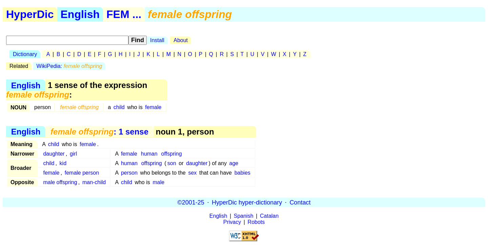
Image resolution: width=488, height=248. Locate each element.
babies (242, 173)
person (129, 173)
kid (63, 163)
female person (82, 173)
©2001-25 (191, 202)
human (149, 154)
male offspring (60, 182)
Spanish (243, 216)
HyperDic (30, 14)
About (181, 40)
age (234, 163)
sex (192, 173)
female (153, 107)
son (171, 163)
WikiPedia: (69, 66)
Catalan (269, 216)
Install (157, 40)
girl (73, 154)
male (158, 182)
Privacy (232, 222)
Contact (299, 202)
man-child (94, 182)
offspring (171, 154)
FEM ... (123, 14)
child (119, 107)
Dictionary (25, 54)
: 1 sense (99, 131)
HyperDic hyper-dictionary (247, 202)
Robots (256, 222)
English (80, 14)
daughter (53, 154)
